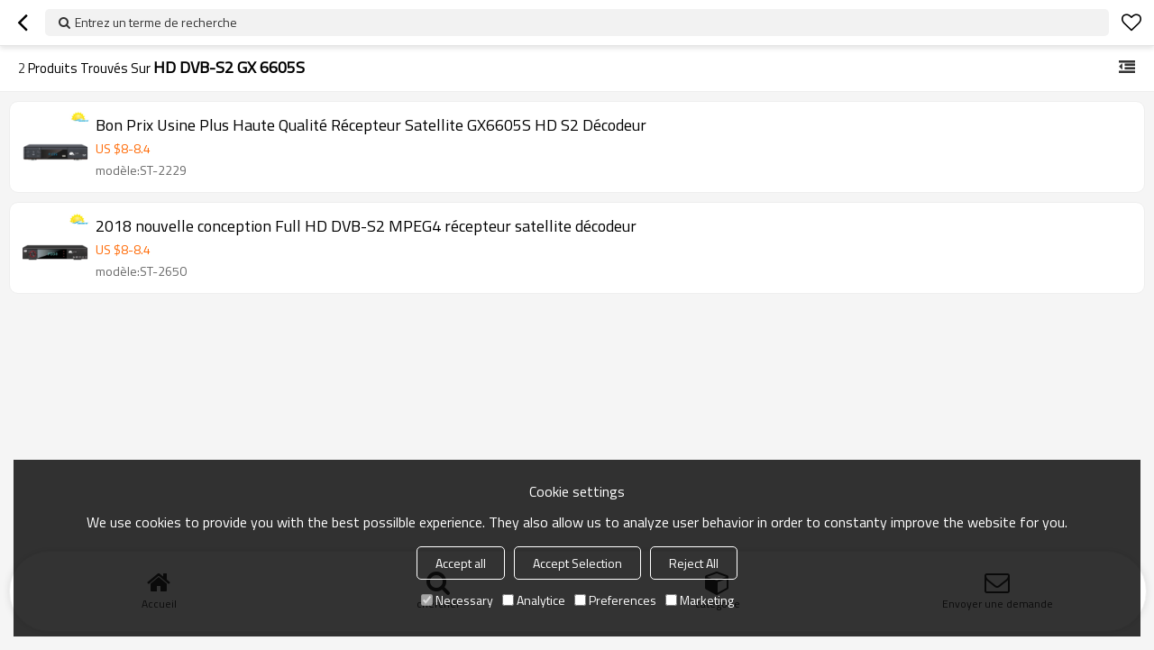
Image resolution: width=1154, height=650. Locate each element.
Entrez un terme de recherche (156, 22)
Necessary (457, 599)
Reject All (694, 563)
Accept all (460, 563)
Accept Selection (577, 563)
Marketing (699, 599)
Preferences (615, 599)
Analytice (533, 599)
